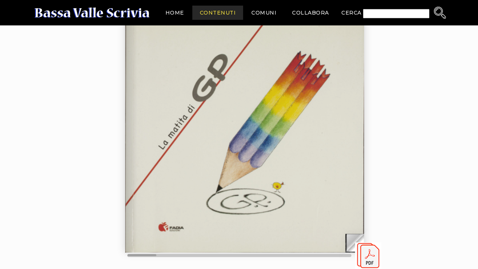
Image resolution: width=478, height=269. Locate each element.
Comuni (263, 12)
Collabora (310, 12)
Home (174, 12)
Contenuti (218, 12)
